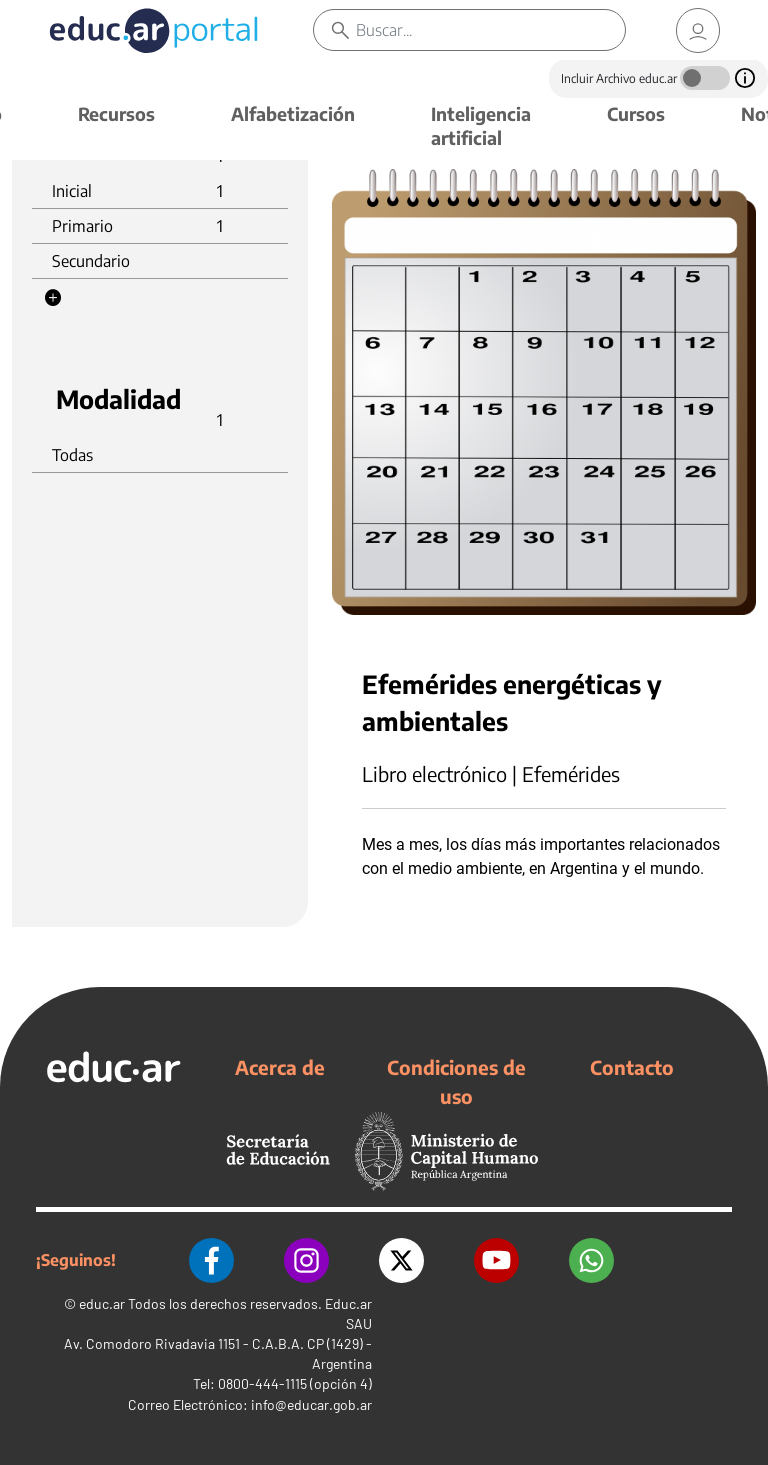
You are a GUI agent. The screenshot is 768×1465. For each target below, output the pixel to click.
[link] (698, 30)
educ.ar (102, 1303)
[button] (53, 298)
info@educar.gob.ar (311, 1404)
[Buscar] (490, 30)
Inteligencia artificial (481, 125)
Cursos (636, 113)
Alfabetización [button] (293, 113)
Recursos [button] (116, 113)
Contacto (632, 1067)
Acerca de (280, 1067)
